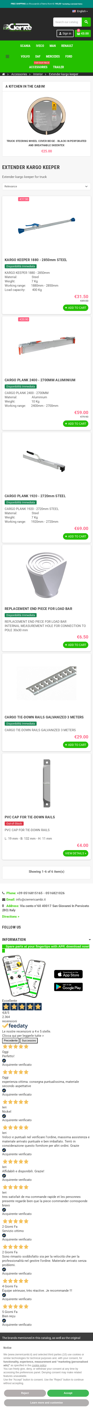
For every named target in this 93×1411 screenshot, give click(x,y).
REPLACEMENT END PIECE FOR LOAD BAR (38, 609)
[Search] (72, 22)
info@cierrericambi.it (31, 899)
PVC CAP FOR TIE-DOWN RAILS (30, 817)
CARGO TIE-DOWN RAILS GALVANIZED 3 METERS (44, 717)
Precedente (11, 1040)
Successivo (29, 1040)
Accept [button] (68, 1393)
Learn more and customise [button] (46, 1402)
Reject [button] (25, 1393)
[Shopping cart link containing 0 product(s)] (83, 33)
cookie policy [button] (39, 1365)
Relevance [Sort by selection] (10, 186)
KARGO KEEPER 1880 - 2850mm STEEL (36, 260)
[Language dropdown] (80, 11)
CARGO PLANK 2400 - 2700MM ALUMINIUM (40, 380)
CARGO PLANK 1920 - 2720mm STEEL (35, 496)
